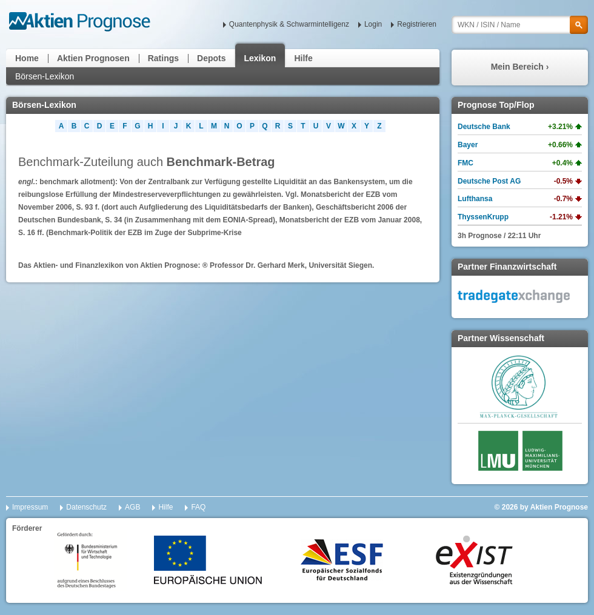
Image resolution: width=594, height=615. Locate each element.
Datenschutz (86, 507)
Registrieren (416, 24)
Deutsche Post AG (489, 181)
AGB (132, 507)
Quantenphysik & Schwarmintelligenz (289, 24)
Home (27, 58)
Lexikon (260, 58)
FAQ (198, 507)
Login (373, 24)
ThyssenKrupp (483, 217)
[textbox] (520, 25)
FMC (465, 163)
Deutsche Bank (484, 126)
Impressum (30, 507)
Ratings (163, 58)
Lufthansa (475, 198)
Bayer (468, 145)
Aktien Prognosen (93, 58)
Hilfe (303, 58)
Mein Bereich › (520, 66)
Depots (211, 58)
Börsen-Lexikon (44, 76)
